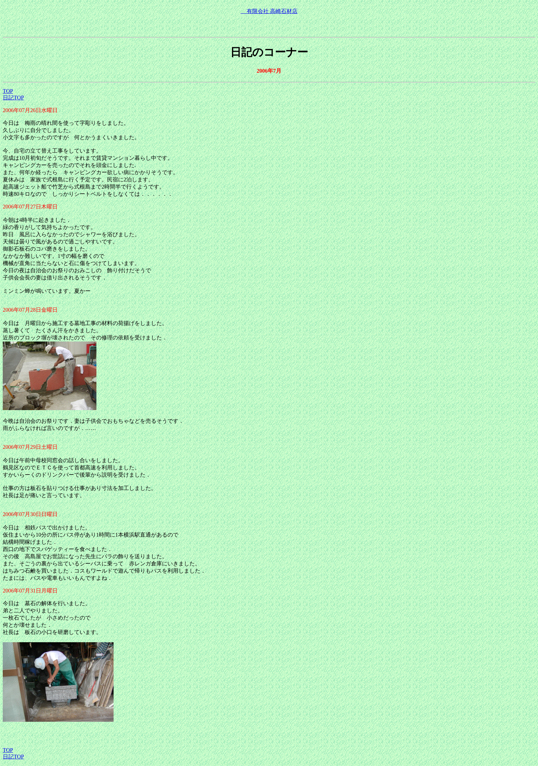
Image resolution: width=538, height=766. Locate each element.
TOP (8, 91)
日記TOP (13, 97)
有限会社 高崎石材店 (269, 11)
